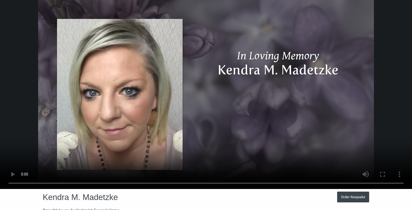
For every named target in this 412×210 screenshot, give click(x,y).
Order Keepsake (353, 196)
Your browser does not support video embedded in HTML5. (206, 94)
